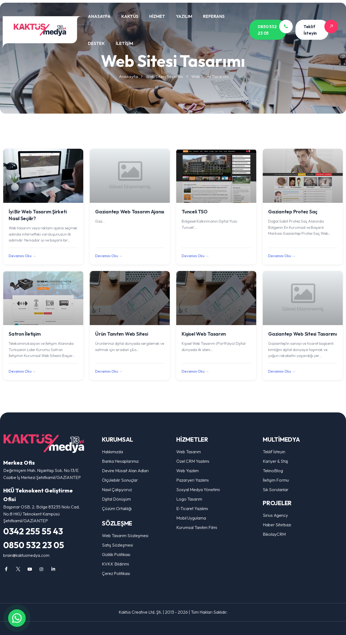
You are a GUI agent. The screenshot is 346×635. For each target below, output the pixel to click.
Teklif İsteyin (274, 451)
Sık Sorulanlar (275, 489)
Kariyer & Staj (275, 461)
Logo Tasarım (189, 499)
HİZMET (157, 16)
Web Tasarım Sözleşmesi (125, 535)
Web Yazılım (187, 470)
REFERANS (214, 16)
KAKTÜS (129, 16)
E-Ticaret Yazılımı (192, 508)
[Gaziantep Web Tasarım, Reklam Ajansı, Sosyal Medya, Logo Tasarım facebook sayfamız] (6, 569)
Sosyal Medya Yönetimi (198, 489)
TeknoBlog (273, 470)
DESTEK (96, 43)
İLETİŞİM (124, 43)
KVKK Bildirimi (115, 564)
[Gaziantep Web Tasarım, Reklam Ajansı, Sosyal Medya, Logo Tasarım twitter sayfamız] (18, 569)
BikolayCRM (274, 534)
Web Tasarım (188, 451)
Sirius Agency (275, 515)
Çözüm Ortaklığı (117, 508)
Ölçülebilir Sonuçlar (120, 480)
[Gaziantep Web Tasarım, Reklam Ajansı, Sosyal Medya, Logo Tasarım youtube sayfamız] (30, 569)
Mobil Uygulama (191, 518)
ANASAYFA (99, 16)
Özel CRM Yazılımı (192, 461)
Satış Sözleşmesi (117, 545)
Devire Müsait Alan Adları (125, 470)
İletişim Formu (276, 480)
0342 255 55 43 (33, 531)
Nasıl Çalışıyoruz (117, 489)
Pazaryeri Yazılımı (192, 480)
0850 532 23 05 (33, 545)
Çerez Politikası (116, 573)
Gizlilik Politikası (116, 554)
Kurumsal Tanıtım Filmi (196, 527)
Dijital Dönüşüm (116, 499)
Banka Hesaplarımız (120, 461)
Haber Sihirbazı (277, 524)
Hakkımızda (112, 451)
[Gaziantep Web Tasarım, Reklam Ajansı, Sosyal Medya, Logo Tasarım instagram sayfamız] (41, 569)
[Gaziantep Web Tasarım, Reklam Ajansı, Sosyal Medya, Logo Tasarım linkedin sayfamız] (53, 569)
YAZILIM (184, 16)
